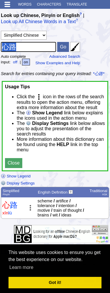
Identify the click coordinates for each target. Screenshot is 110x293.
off (15, 62)
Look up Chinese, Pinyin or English (40, 15)
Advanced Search (64, 56)
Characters (49, 4)
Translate (77, 4)
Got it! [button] (55, 282)
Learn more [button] (21, 267)
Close (14, 162)
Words (24, 4)
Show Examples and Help (57, 63)
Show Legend (16, 176)
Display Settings (18, 183)
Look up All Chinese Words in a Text (38, 21)
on (26, 62)
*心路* (98, 73)
